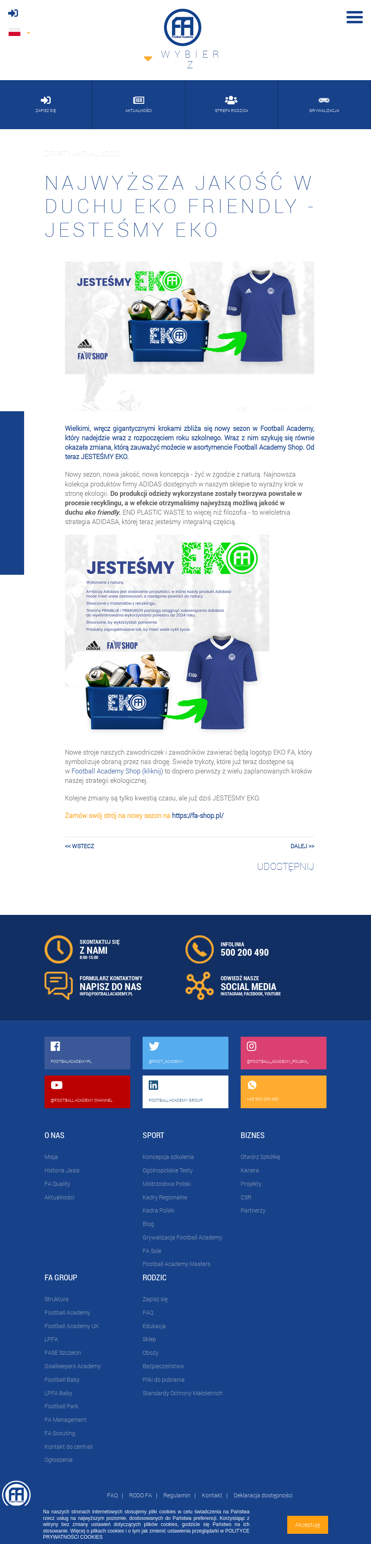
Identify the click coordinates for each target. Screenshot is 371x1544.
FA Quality (57, 1184)
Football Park (61, 1406)
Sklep (149, 1339)
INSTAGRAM (231, 993)
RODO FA (140, 1495)
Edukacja (154, 1326)
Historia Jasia (62, 1170)
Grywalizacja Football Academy (182, 1237)
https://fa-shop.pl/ (197, 815)
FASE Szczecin (63, 1352)
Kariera (250, 1170)
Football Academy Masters (176, 1264)
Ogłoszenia (59, 1459)
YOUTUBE (272, 993)
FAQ (148, 1312)
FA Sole (152, 1251)
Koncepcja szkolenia (168, 1157)
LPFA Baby (58, 1393)
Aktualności (59, 1197)
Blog (148, 1224)
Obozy (151, 1352)
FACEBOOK (253, 993)
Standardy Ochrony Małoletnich (183, 1393)
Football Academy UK (72, 1326)
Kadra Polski (158, 1210)
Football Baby (62, 1379)
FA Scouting (60, 1433)
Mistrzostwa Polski (167, 1184)
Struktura (57, 1299)
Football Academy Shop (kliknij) (117, 770)
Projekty (251, 1184)
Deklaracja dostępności (263, 1495)
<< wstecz (79, 846)
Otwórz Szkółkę (260, 1157)
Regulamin (176, 1495)
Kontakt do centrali (69, 1446)
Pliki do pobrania (164, 1379)
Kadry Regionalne (165, 1197)
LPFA (51, 1339)
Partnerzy (253, 1210)
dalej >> (302, 846)
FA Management (66, 1419)
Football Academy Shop (268, 447)
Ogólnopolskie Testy (168, 1170)
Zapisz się (155, 1299)
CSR (246, 1197)
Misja (51, 1157)
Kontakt (212, 1495)
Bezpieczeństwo (163, 1366)
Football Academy (67, 1312)
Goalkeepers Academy (73, 1366)
